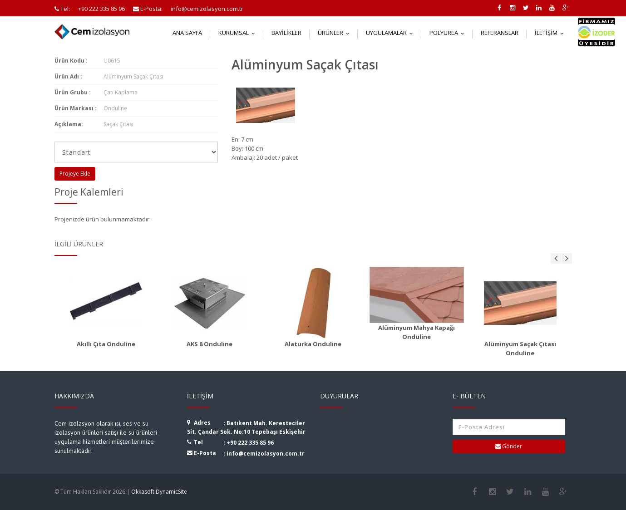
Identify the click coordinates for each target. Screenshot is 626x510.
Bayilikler (286, 33)
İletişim (551, 33)
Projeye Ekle (74, 173)
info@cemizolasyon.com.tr (266, 453)
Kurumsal (238, 33)
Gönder (508, 446)
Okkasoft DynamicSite (159, 491)
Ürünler (336, 33)
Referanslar (499, 33)
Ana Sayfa (187, 33)
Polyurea (448, 33)
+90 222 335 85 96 (250, 442)
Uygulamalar (391, 33)
